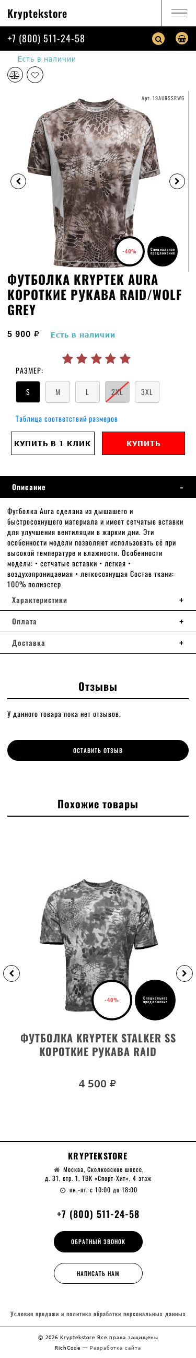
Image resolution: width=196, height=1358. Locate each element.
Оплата (24, 621)
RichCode (69, 1347)
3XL (147, 391)
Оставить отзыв (98, 750)
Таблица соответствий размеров (67, 418)
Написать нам (98, 1273)
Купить (143, 443)
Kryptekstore (37, 13)
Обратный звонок (98, 1241)
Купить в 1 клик (52, 443)
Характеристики (39, 599)
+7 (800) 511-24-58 (46, 38)
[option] (97, 181)
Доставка (28, 642)
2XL (117, 391)
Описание (29, 487)
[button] (11, 973)
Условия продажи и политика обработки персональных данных (98, 1314)
